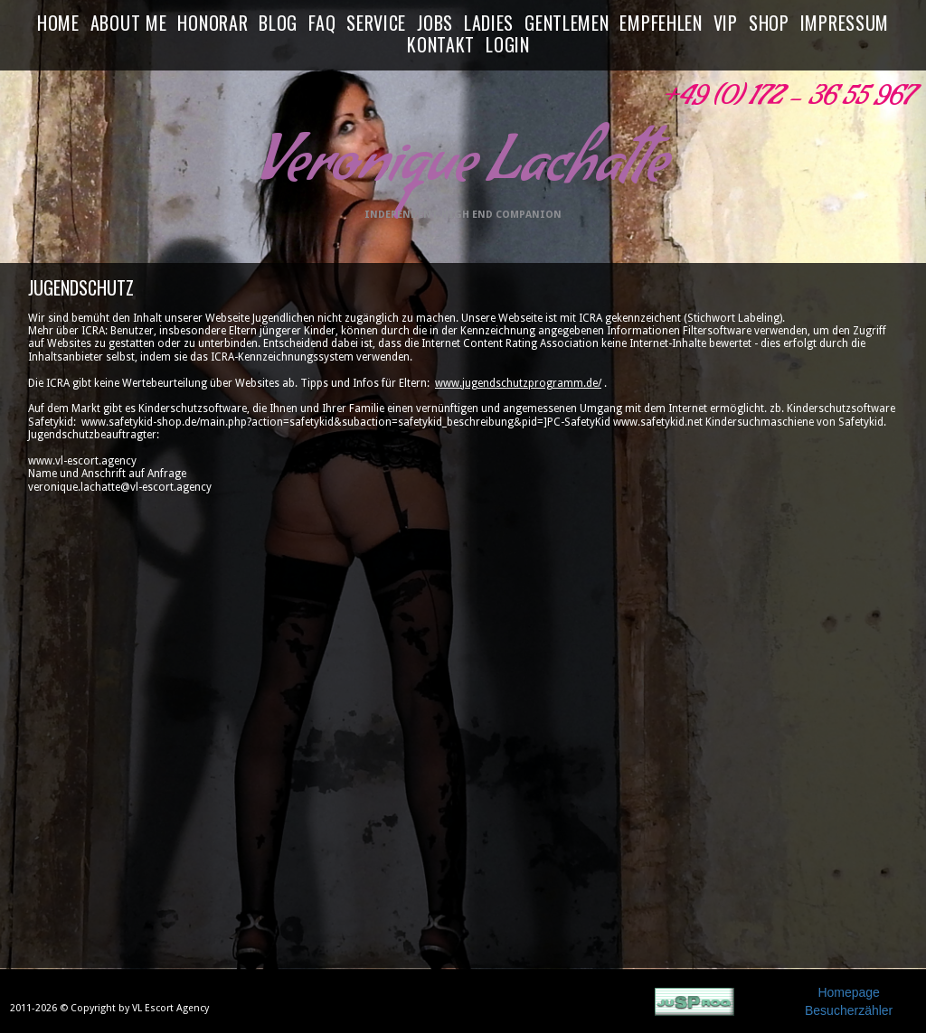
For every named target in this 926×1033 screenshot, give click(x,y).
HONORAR (212, 23)
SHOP (769, 23)
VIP (725, 23)
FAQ (321, 23)
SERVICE (376, 23)
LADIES (489, 23)
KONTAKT (441, 45)
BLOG (278, 23)
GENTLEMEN (566, 23)
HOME (58, 23)
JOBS (435, 23)
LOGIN (508, 45)
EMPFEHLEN (660, 23)
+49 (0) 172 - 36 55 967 (787, 101)
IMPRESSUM (844, 23)
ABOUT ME (128, 23)
